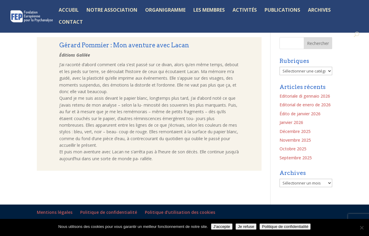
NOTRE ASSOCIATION (111, 10)
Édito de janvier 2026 (300, 114)
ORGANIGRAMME (165, 10)
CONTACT (71, 22)
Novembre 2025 (295, 140)
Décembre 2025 (295, 131)
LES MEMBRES (209, 10)
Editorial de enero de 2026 (305, 105)
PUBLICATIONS (282, 10)
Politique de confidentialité (108, 212)
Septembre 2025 (296, 158)
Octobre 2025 (293, 149)
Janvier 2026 (291, 122)
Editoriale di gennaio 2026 (305, 96)
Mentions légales (54, 212)
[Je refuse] (362, 228)
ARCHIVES (319, 10)
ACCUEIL (69, 10)
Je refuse (246, 226)
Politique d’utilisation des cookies (180, 212)
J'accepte (221, 226)
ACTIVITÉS (245, 10)
